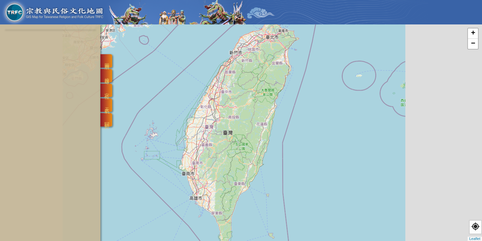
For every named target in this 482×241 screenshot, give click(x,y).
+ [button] (473, 33)
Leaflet (474, 239)
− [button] (473, 44)
